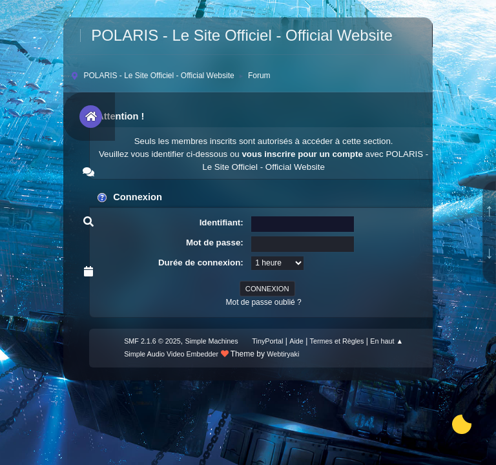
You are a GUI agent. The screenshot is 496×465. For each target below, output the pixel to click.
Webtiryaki (283, 354)
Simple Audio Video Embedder (171, 354)
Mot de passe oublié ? (263, 302)
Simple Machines (211, 341)
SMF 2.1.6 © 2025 (152, 341)
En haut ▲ (386, 341)
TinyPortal (267, 341)
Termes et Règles (337, 341)
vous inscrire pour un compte (302, 154)
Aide (296, 341)
